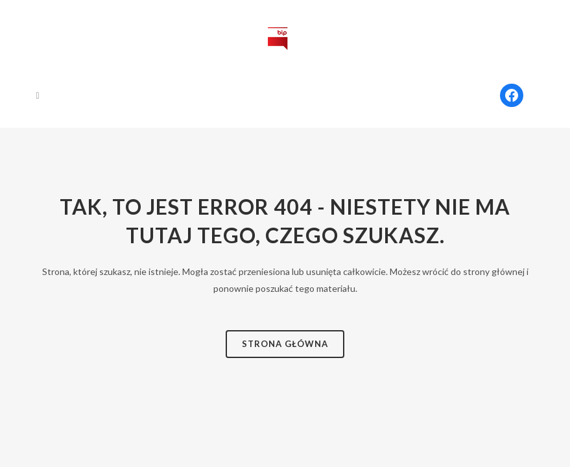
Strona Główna (285, 344)
